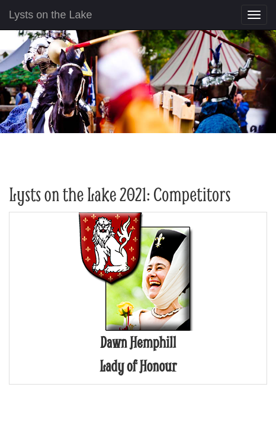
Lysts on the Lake (50, 15)
